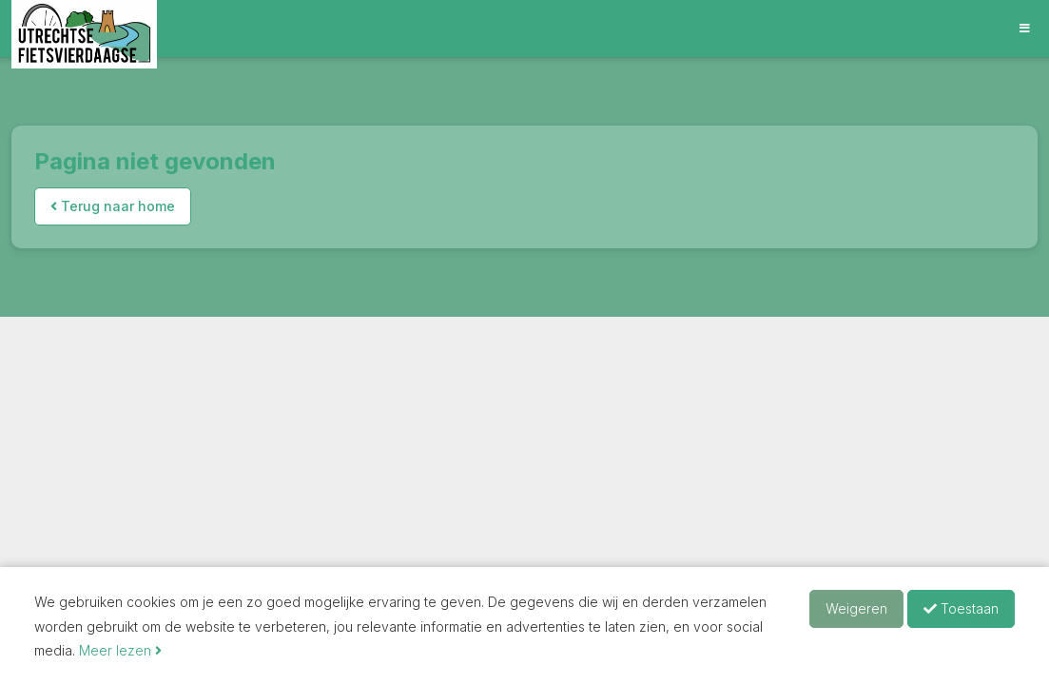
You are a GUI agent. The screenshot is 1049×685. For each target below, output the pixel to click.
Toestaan (961, 608)
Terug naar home (112, 206)
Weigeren (856, 608)
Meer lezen (120, 650)
